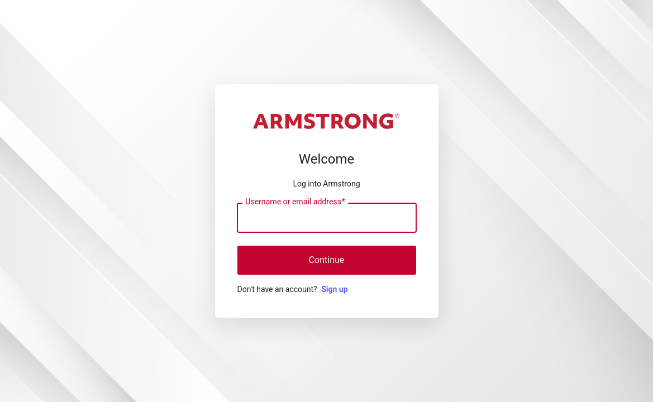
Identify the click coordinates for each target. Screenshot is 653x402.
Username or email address (295, 202)
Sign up (334, 289)
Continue (327, 260)
